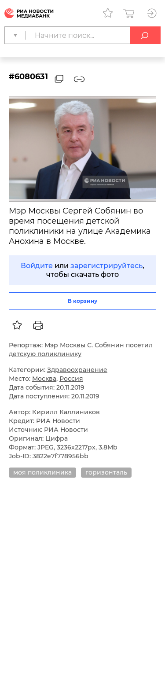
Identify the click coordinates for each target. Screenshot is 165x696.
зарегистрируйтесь (106, 265)
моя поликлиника (42, 472)
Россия (71, 379)
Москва (44, 379)
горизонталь (106, 472)
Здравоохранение (77, 370)
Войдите (37, 265)
